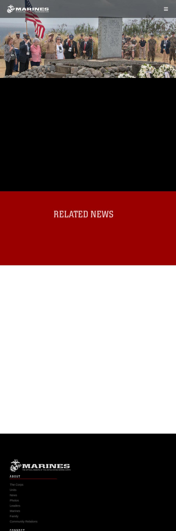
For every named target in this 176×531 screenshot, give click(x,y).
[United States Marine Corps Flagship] (28, 9)
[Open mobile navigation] (166, 9)
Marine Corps (88, 467)
